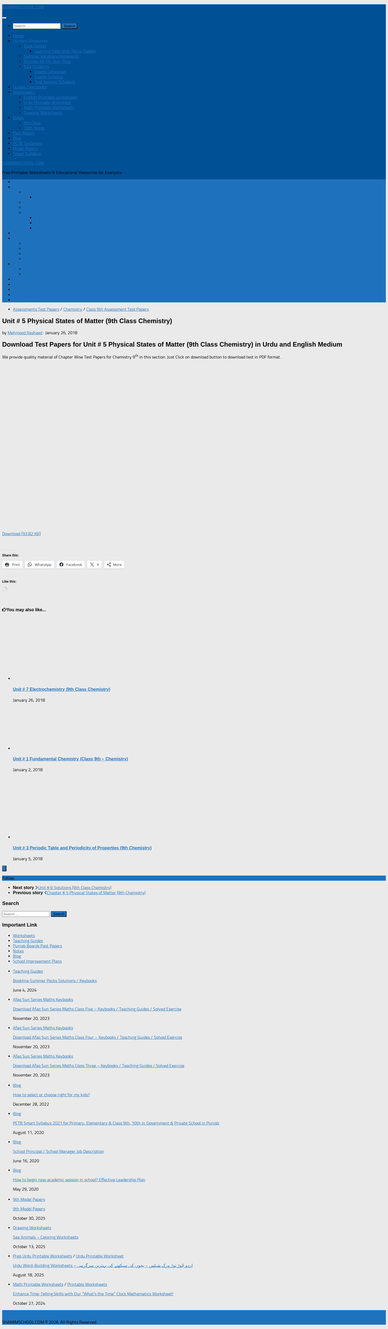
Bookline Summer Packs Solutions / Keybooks (55, 980)
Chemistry (72, 309)
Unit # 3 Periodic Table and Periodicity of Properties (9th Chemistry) (82, 848)
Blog (17, 138)
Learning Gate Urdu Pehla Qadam (65, 51)
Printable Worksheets (87, 1284)
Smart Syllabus (27, 153)
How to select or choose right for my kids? (51, 1094)
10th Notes (34, 128)
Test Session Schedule (54, 81)
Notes (18, 117)
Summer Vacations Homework (51, 56)
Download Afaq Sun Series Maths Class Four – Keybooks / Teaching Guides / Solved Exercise (97, 1037)
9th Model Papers (29, 1199)
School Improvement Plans (37, 961)
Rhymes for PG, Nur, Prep (47, 61)
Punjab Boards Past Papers (37, 945)
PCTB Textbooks (27, 143)
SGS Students (36, 66)
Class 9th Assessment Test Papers (117, 309)
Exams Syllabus (48, 76)
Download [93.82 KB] (21, 533)
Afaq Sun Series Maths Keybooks (43, 999)
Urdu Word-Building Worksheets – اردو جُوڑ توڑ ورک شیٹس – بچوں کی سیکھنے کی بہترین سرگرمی (103, 1265)
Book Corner (35, 46)
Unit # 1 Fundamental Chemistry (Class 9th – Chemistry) (70, 759)
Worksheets (24, 92)
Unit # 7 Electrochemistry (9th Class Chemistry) (61, 689)
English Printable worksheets (50, 97)
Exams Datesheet (50, 71)
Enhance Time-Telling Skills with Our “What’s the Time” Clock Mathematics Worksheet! (93, 1293)
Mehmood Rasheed (25, 332)
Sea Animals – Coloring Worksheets (45, 1237)
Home (18, 35)
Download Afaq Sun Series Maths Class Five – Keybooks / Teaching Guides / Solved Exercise (97, 1009)
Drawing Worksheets (43, 112)
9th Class (32, 122)
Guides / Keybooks (30, 87)
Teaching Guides (28, 940)
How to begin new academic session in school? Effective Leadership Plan (79, 1179)
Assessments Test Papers (36, 309)
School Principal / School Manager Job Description (58, 1151)
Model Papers (25, 148)
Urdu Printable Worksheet (47, 102)
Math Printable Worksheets (49, 107)
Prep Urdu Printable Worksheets (42, 1256)
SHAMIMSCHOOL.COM (23, 6)
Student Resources (30, 40)
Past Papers (23, 133)
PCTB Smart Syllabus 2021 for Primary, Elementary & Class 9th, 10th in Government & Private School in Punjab (116, 1123)
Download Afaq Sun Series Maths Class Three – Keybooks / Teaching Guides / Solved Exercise (98, 1065)
